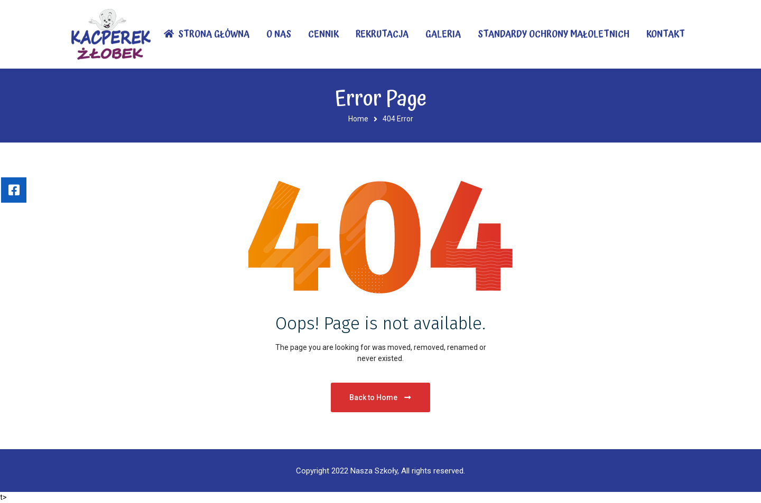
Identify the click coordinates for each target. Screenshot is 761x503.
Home (358, 119)
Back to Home (380, 397)
